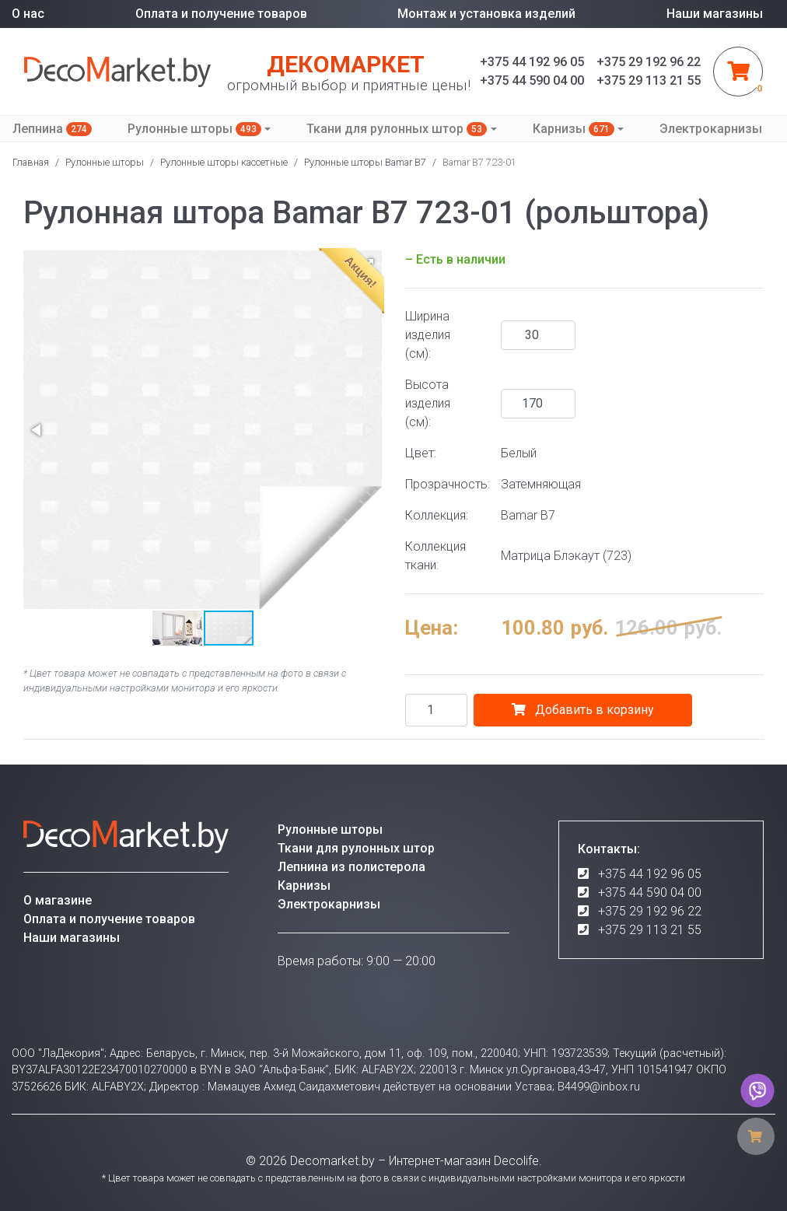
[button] (37, 430)
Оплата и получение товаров (221, 13)
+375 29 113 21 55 (649, 929)
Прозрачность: (447, 484)
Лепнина (52, 128)
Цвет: (420, 453)
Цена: (431, 627)
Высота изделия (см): (427, 403)
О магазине (57, 900)
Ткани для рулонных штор (396, 128)
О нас (28, 13)
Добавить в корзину (583, 709)
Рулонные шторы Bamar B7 (365, 162)
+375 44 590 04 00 (649, 892)
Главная (30, 162)
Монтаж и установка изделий (486, 13)
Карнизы (573, 128)
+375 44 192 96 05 (649, 873)
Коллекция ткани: (435, 555)
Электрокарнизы (710, 128)
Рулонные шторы (194, 128)
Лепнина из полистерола (351, 866)
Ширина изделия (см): (427, 335)
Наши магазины (714, 13)
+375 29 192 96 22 (649, 911)
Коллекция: (436, 515)
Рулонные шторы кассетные (224, 162)
